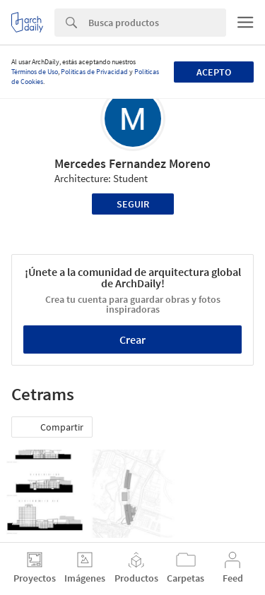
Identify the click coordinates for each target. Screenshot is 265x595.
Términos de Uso (34, 71)
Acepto (213, 72)
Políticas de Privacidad (94, 71)
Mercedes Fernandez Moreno (132, 163)
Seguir (133, 204)
